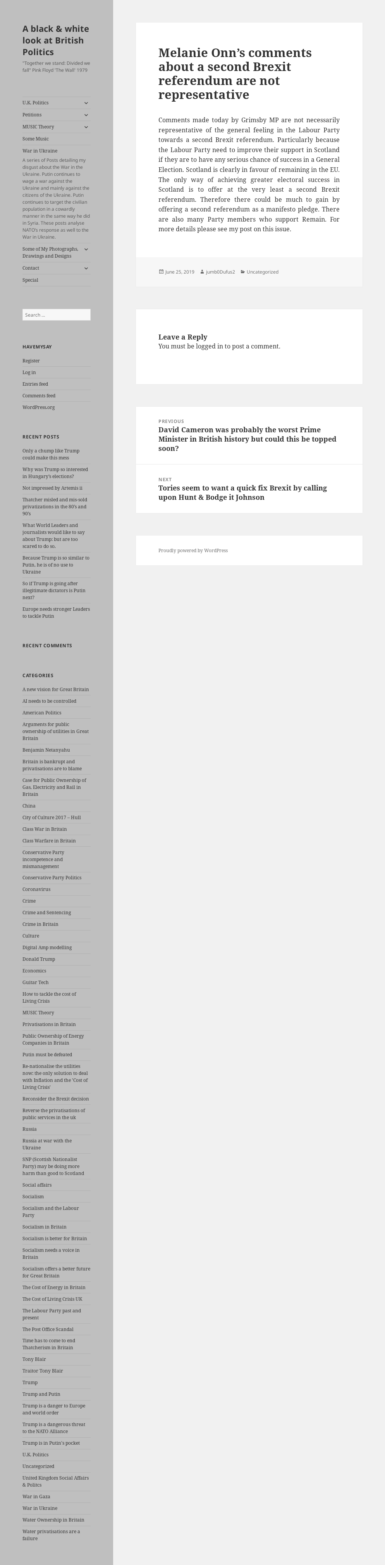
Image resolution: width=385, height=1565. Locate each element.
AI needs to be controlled (49, 701)
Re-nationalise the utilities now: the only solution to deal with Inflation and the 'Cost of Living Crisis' (55, 1076)
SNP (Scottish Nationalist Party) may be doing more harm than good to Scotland (53, 1166)
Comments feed (38, 395)
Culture (30, 935)
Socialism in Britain (44, 1227)
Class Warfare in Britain (49, 840)
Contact (30, 268)
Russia (29, 1129)
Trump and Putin (41, 1394)
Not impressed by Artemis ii (52, 488)
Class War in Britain (44, 829)
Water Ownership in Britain (53, 1519)
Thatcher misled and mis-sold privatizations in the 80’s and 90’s (54, 506)
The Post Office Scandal (48, 1329)
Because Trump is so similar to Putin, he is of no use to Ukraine (55, 565)
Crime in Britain (40, 924)
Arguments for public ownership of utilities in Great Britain (55, 731)
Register (31, 360)
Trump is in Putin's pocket (51, 1443)
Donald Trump (38, 959)
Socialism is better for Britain (54, 1238)
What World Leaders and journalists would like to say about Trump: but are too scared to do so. (53, 535)
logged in (209, 346)
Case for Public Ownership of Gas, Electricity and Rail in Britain (54, 787)
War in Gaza (36, 1496)
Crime (29, 901)
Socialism (33, 1196)
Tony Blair (34, 1359)
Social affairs (37, 1185)
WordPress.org (38, 407)
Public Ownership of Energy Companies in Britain (53, 1039)
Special (30, 280)
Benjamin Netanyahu (46, 750)
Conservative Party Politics (51, 877)
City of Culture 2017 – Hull (51, 817)
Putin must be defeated (47, 1054)
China (29, 805)
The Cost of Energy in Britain (54, 1287)
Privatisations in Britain (49, 1024)
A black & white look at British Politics (55, 40)
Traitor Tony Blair (42, 1370)
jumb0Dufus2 (220, 272)
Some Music (35, 138)
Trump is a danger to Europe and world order (53, 1409)
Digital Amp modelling (47, 947)
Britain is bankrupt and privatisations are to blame (52, 765)
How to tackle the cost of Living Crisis (49, 997)
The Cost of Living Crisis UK (52, 1299)
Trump (30, 1382)
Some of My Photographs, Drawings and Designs (50, 252)
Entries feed (35, 384)
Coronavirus (36, 889)
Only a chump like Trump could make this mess (50, 454)
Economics (34, 970)
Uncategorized (38, 1466)
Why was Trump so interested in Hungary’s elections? (55, 473)
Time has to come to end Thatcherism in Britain (48, 1344)
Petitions (31, 114)
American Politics (41, 712)
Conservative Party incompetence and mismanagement (43, 859)
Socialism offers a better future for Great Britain (56, 1272)
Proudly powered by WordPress (193, 550)
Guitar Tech (35, 982)
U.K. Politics (35, 102)
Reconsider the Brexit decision (55, 1098)
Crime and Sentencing (46, 912)
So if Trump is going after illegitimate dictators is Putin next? (54, 590)
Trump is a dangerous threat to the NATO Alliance (53, 1428)
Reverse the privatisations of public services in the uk (53, 1114)
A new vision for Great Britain (55, 689)
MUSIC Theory (38, 126)
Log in (29, 372)
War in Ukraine (56, 194)
